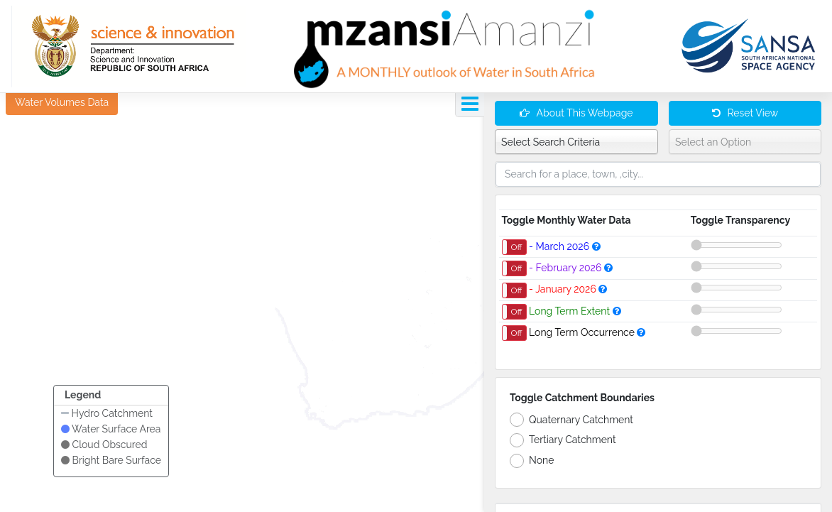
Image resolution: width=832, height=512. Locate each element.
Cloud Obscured (104, 444)
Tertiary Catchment (563, 440)
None (532, 461)
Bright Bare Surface (111, 460)
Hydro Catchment (107, 413)
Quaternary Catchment (571, 420)
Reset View (745, 113)
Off (516, 247)
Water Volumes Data (62, 102)
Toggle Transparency (741, 220)
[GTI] (128, 46)
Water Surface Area (110, 429)
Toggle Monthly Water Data (566, 220)
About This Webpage (576, 113)
